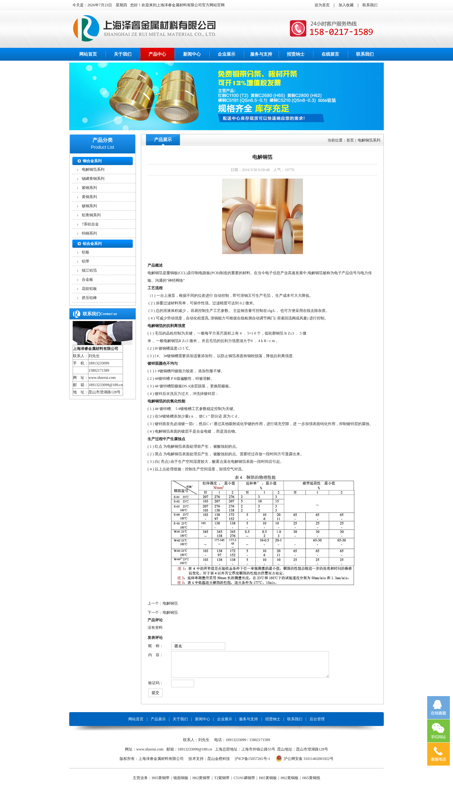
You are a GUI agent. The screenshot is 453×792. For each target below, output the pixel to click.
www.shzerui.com (102, 377)
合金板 (87, 279)
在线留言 (330, 54)
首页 (350, 140)
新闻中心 (192, 54)
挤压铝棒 (89, 298)
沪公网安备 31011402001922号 (309, 763)
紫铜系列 (89, 188)
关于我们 (122, 54)
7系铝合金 (90, 224)
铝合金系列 (92, 243)
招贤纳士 (296, 54)
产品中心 (157, 54)
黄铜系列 (89, 197)
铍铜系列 (89, 206)
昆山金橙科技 (218, 763)
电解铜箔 (170, 603)
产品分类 (102, 140)
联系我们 (370, 5)
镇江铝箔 (89, 270)
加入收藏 (346, 5)
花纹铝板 (89, 288)
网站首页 (88, 54)
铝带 (85, 261)
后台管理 (317, 724)
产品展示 (163, 139)
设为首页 (322, 5)
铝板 (85, 252)
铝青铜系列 (91, 215)
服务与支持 (261, 54)
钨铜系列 (89, 233)
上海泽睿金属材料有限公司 (95, 348)
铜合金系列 (92, 161)
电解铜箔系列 (93, 169)
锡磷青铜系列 (93, 178)
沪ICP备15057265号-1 (252, 763)
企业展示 (226, 54)
